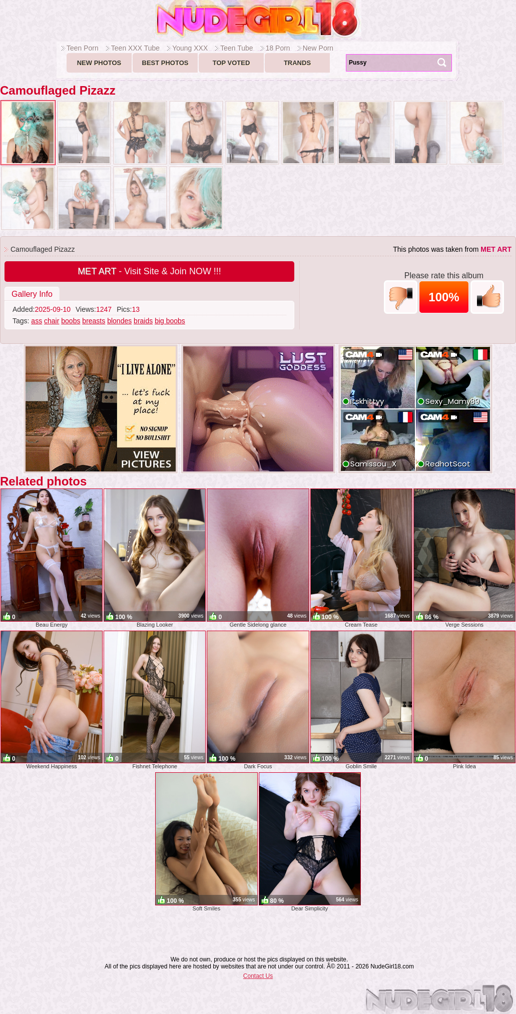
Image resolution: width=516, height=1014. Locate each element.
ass (36, 321)
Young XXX (190, 48)
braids (143, 321)
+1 (487, 297)
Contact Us (258, 975)
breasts (93, 321)
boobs (70, 321)
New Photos (99, 63)
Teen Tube (236, 48)
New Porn (318, 48)
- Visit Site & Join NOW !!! (149, 271)
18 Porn (278, 48)
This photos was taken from (452, 249)
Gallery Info (32, 294)
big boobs (170, 321)
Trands (297, 63)
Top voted (231, 63)
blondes (119, 321)
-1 (400, 297)
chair (51, 321)
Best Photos (165, 63)
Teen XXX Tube (135, 48)
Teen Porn (83, 48)
